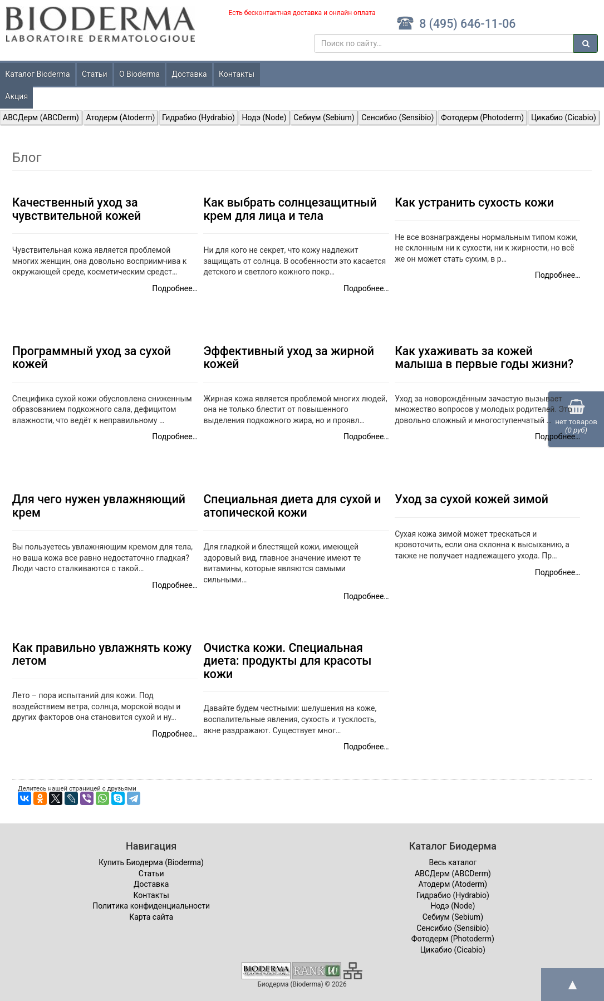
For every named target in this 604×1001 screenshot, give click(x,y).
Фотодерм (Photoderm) (482, 117)
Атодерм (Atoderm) (120, 117)
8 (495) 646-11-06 (456, 24)
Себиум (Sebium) (323, 117)
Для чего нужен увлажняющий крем (98, 505)
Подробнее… (175, 288)
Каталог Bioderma (37, 74)
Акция (16, 96)
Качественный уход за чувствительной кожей (76, 208)
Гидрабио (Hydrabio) (198, 117)
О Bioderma (139, 74)
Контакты (236, 74)
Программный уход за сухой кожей (91, 357)
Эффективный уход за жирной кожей (288, 357)
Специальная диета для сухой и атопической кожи (292, 505)
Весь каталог (453, 862)
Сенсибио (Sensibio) (397, 117)
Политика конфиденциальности (151, 905)
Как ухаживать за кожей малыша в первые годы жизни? (484, 357)
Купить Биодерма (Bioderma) (151, 862)
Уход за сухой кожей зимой (471, 499)
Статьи (94, 74)
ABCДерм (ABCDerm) (41, 117)
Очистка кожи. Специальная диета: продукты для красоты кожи (287, 661)
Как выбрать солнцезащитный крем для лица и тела (289, 208)
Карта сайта (151, 916)
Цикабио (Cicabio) (563, 117)
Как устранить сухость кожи (474, 202)
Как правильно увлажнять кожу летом (101, 654)
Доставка (189, 74)
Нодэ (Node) (264, 117)
